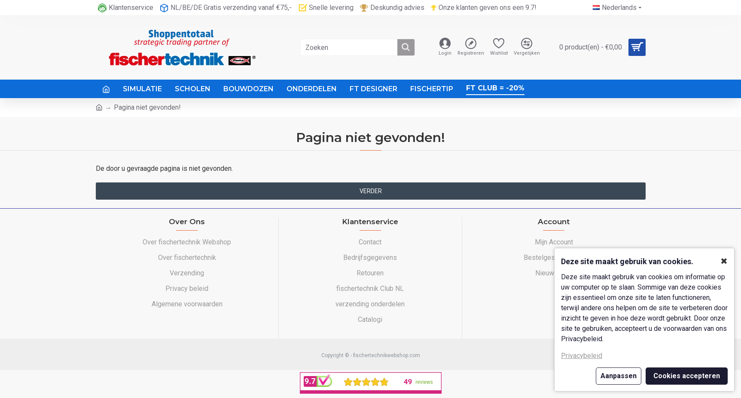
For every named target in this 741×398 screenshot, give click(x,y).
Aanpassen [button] (619, 376)
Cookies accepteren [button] (686, 376)
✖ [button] (724, 261)
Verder (371, 191)
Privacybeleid (581, 356)
